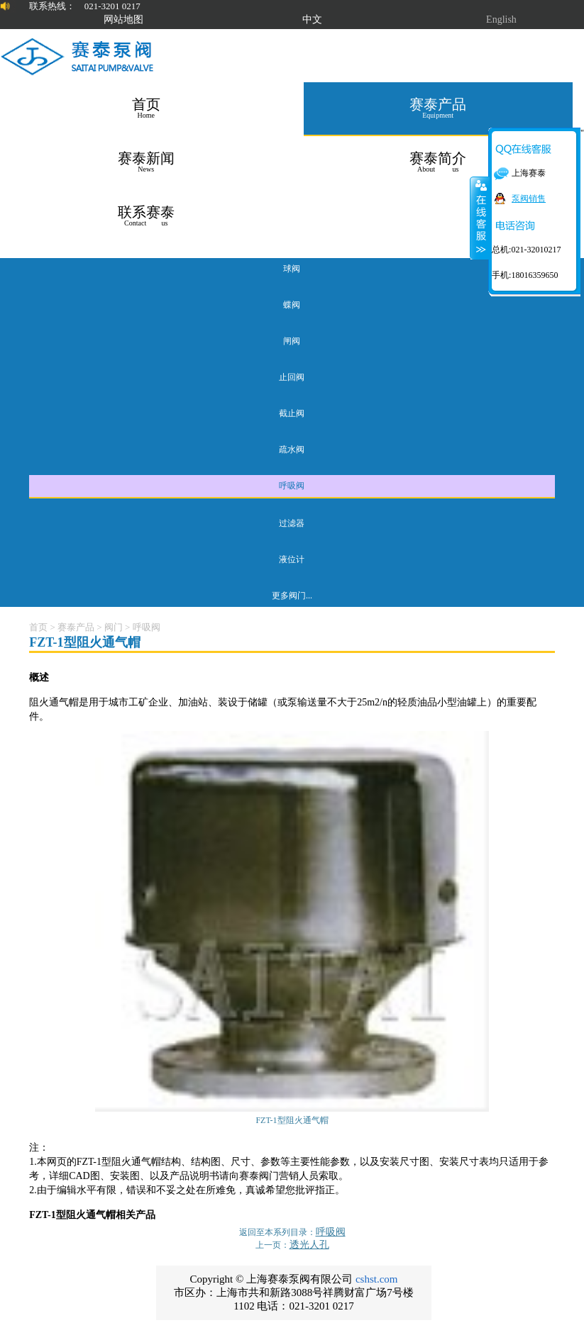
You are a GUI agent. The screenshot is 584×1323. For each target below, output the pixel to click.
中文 (312, 19)
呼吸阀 (291, 486)
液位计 (291, 559)
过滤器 (291, 523)
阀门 (113, 627)
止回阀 (291, 377)
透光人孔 (309, 1244)
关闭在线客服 (480, 217)
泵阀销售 (529, 198)
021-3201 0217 (112, 6)
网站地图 (123, 19)
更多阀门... (292, 596)
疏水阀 (291, 449)
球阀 (291, 269)
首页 (38, 627)
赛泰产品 (75, 627)
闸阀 (291, 341)
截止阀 (291, 413)
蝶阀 (291, 305)
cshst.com (377, 1279)
